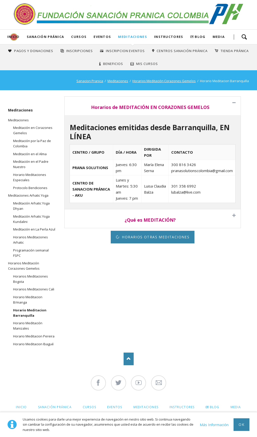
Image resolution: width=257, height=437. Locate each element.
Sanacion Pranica (89, 81)
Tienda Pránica (235, 51)
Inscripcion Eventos (125, 51)
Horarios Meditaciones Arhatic (30, 240)
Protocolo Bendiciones (30, 188)
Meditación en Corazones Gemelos (32, 130)
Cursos (79, 36)
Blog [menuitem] (214, 407)
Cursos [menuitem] (89, 407)
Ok (241, 424)
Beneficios (113, 63)
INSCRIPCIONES (79, 51)
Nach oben (129, 359)
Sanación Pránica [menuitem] (55, 407)
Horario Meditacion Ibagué (33, 344)
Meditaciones (132, 36)
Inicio (13, 36)
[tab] (152, 106)
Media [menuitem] (236, 407)
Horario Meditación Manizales (27, 326)
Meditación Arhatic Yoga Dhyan (31, 206)
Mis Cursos (147, 63)
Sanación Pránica (45, 36)
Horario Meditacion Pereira (33, 336)
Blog (200, 36)
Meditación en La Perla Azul (34, 229)
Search (244, 37)
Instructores (168, 36)
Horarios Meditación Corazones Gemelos (164, 81)
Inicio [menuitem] (21, 407)
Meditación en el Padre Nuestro (30, 164)
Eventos (102, 36)
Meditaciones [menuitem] (145, 407)
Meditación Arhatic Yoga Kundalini (31, 219)
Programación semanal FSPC (31, 253)
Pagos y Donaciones (33, 51)
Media (219, 36)
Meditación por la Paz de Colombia (32, 143)
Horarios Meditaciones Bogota (30, 279)
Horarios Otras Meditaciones (155, 237)
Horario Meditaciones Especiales (29, 177)
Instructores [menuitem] (181, 407)
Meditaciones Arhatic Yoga (28, 195)
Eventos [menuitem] (114, 407)
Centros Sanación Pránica (182, 51)
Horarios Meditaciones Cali (33, 289)
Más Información (214, 424)
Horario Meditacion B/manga (27, 300)
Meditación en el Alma (30, 154)
